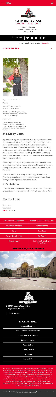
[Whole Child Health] (14, 235)
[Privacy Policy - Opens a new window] (28, 349)
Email (5, 210)
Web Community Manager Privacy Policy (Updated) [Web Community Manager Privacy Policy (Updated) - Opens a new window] (41, 391)
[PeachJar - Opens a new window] (42, 230)
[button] (6, 3)
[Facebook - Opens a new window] (32, 38)
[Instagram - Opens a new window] (40, 38)
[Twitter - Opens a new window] (28, 38)
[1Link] (14, 230)
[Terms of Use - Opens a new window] (28, 359)
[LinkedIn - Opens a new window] (44, 38)
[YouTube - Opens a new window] (36, 38)
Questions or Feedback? (22, 391)
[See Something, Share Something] (42, 241)
